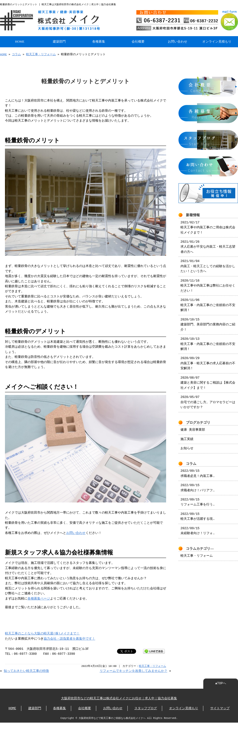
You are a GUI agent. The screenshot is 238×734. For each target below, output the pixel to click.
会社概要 (138, 41)
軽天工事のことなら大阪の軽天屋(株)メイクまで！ (42, 633)
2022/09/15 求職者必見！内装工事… (197, 470)
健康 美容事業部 (192, 427)
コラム (16, 54)
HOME (20, 41)
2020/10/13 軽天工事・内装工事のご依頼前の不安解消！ (207, 341)
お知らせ (186, 445)
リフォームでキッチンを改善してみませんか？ (133, 670)
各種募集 (98, 41)
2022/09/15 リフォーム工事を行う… (197, 499)
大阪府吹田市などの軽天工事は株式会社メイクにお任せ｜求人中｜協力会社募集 (119, 698)
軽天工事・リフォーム (41, 54)
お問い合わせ (177, 41)
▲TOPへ (220, 683)
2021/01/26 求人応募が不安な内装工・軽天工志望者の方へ (207, 244)
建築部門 (59, 41)
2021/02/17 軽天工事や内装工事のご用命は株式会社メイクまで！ (207, 224)
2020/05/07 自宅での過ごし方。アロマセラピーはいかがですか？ (207, 399)
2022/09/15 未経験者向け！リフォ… (197, 528)
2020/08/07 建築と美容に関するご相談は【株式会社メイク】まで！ (207, 380)
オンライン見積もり (216, 41)
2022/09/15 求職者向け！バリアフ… (197, 485)
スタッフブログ (145, 708)
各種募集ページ (39, 598)
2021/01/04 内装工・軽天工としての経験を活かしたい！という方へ (207, 263)
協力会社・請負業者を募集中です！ (69, 638)
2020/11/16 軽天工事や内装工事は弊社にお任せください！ (207, 283)
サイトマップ (220, 708)
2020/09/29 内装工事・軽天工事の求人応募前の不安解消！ (207, 360)
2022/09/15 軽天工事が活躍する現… (197, 513)
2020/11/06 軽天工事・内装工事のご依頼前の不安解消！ (207, 302)
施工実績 (186, 436)
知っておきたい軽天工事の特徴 (26, 670)
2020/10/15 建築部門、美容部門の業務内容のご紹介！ (207, 322)
